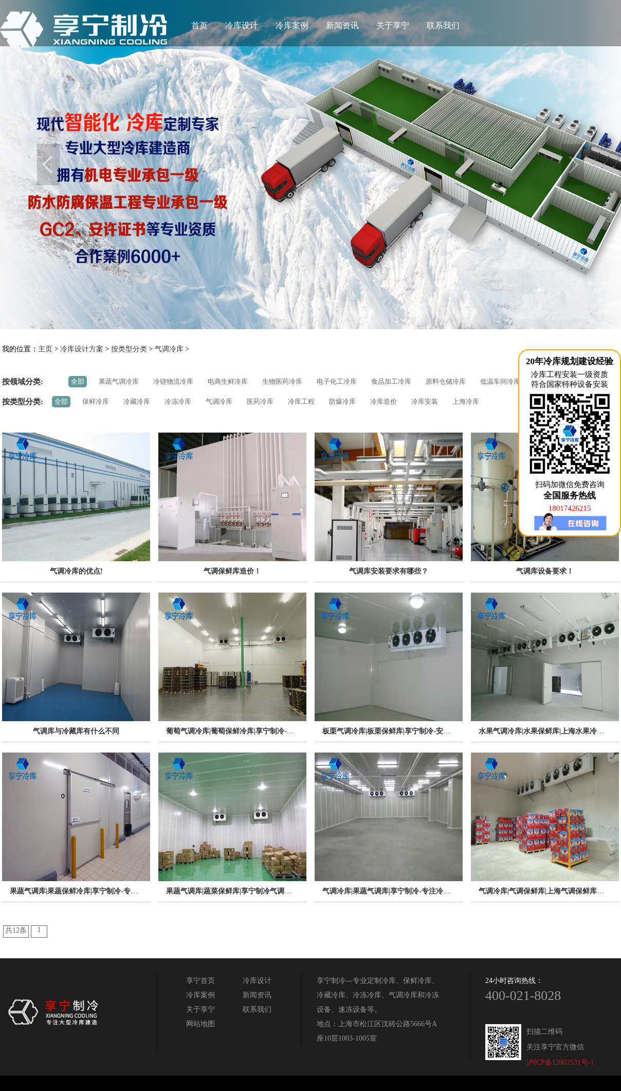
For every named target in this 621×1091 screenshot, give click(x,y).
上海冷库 (465, 401)
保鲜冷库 (95, 401)
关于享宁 (392, 25)
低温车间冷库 (500, 381)
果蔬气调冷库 (119, 381)
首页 (199, 25)
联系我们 (443, 25)
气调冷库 (169, 349)
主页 (45, 349)
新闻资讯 (342, 25)
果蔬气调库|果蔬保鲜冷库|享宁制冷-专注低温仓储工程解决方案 (110, 891)
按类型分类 (129, 349)
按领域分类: (22, 382)
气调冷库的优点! (76, 571)
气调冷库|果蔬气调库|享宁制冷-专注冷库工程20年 (400, 891)
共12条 (16, 930)
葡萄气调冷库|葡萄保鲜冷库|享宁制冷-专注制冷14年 (248, 731)
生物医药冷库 (282, 381)
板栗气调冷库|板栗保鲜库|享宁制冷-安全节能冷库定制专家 (415, 731)
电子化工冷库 (337, 381)
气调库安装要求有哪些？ (388, 571)
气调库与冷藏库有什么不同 (76, 731)
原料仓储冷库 (446, 381)
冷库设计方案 (81, 349)
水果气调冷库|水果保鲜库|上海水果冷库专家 (548, 731)
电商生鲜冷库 (228, 381)
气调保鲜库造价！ (232, 571)
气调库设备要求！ (545, 571)
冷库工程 (301, 401)
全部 (77, 381)
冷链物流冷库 (173, 381)
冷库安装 (424, 401)
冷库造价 (383, 401)
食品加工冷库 (391, 381)
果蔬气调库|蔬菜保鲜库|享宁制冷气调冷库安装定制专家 (254, 891)
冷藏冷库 (136, 401)
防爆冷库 (342, 401)
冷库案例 (292, 25)
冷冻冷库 (178, 401)
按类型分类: (22, 402)
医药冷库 (260, 401)
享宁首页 (200, 981)
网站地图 (200, 1024)
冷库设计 (241, 25)
